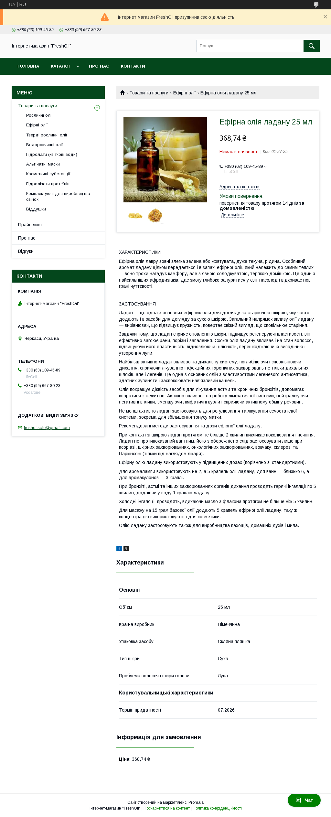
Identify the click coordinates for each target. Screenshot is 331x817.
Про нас (99, 66)
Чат (304, 800)
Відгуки (26, 251)
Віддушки (36, 209)
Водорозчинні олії (44, 144)
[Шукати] (312, 46)
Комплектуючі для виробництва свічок (58, 196)
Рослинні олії (39, 115)
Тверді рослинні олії (46, 135)
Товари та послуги (148, 92)
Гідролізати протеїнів (47, 183)
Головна (28, 66)
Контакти (133, 66)
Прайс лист (30, 224)
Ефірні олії (184, 92)
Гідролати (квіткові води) (51, 154)
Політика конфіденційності (217, 808)
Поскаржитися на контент (167, 808)
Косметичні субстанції (48, 173)
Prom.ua (196, 802)
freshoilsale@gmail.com (47, 427)
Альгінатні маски (43, 164)
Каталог (61, 66)
